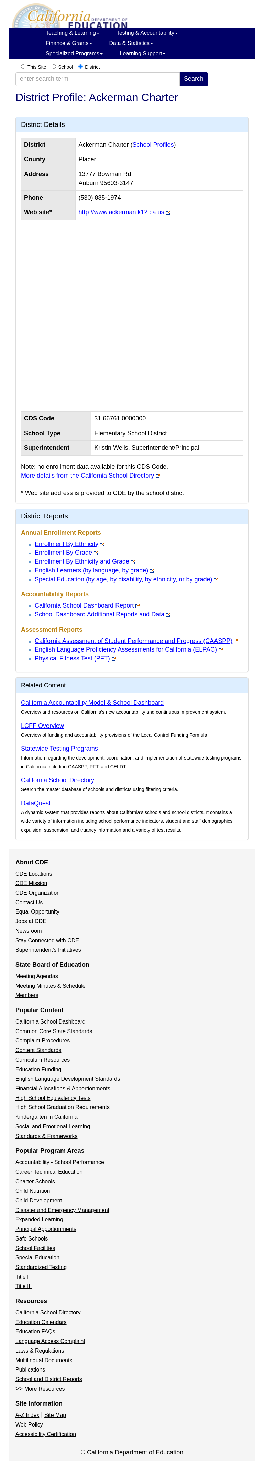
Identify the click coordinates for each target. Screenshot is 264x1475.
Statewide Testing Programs (59, 748)
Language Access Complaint (50, 1341)
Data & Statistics (131, 43)
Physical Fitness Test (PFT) (72, 658)
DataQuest (36, 803)
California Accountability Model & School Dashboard (92, 702)
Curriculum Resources (42, 1060)
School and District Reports (48, 1379)
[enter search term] (97, 79)
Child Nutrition (32, 1191)
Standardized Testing (41, 1267)
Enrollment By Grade (63, 552)
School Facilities (35, 1248)
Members (26, 995)
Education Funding (38, 1069)
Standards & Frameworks (46, 1136)
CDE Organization (37, 893)
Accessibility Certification (45, 1434)
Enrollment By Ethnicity (66, 543)
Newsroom (28, 931)
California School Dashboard (50, 1022)
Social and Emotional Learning (52, 1126)
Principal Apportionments (45, 1229)
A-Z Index (27, 1415)
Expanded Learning (39, 1219)
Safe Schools (31, 1239)
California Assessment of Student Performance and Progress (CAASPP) (133, 640)
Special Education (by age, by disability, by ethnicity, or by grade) (123, 579)
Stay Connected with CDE (47, 940)
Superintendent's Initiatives (48, 950)
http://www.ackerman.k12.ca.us (121, 212)
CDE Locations (33, 874)
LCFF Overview (42, 725)
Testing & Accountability (147, 33)
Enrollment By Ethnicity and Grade (82, 561)
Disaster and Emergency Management (62, 1210)
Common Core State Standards (53, 1031)
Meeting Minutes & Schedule (50, 986)
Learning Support (143, 53)
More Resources (44, 1389)
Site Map (55, 1415)
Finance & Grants (69, 43)
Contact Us (29, 902)
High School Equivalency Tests (53, 1098)
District (92, 67)
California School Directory (57, 780)
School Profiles (153, 144)
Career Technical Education (48, 1172)
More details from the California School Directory (87, 475)
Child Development (38, 1200)
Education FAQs (35, 1331)
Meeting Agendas (36, 976)
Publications (30, 1370)
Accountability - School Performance (59, 1162)
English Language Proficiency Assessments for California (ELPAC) (126, 649)
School (65, 67)
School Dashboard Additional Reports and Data (99, 614)
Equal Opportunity (37, 912)
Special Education (37, 1257)
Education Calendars (41, 1322)
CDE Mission (31, 883)
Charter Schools (35, 1181)
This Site (37, 67)
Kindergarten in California (46, 1117)
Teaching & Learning (72, 33)
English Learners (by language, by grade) (91, 570)
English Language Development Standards (67, 1079)
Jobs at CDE (30, 921)
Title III (23, 1286)
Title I (22, 1277)
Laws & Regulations (39, 1351)
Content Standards (38, 1050)
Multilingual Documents (43, 1360)
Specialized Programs (74, 53)
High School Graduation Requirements (62, 1107)
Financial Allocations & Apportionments (62, 1088)
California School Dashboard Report (84, 605)
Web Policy (29, 1425)
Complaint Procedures (42, 1041)
